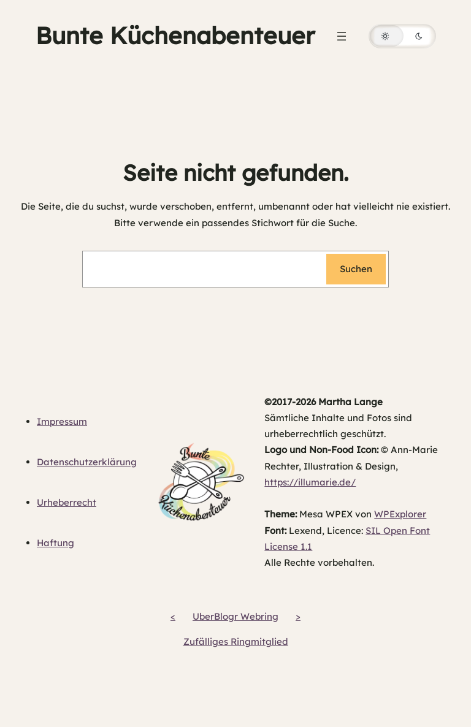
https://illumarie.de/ (310, 482)
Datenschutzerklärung (87, 462)
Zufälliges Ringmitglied (235, 641)
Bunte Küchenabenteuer (175, 35)
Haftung (55, 543)
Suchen (356, 269)
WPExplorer (400, 514)
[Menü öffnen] (341, 36)
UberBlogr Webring (235, 616)
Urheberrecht (66, 502)
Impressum (62, 421)
